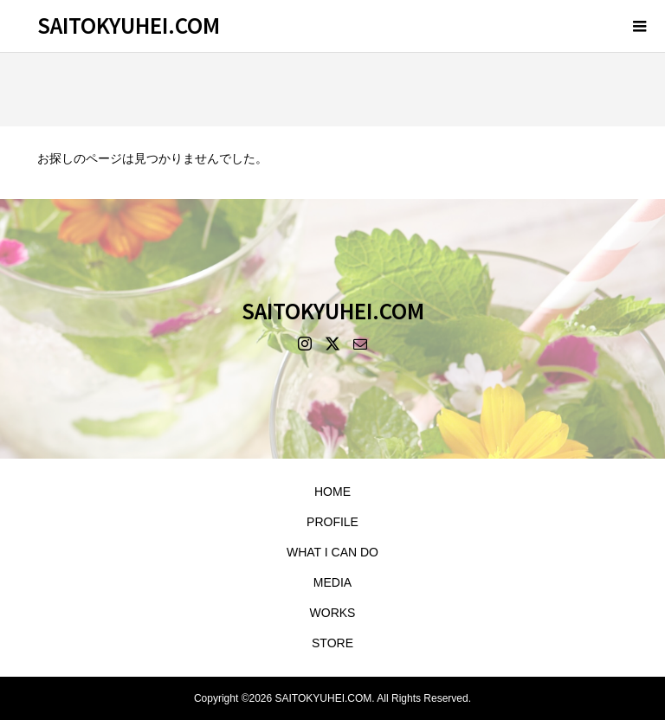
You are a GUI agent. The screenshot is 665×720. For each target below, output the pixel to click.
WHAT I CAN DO (332, 552)
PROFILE (332, 522)
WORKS (333, 613)
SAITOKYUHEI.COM (128, 25)
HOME (332, 491)
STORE (332, 643)
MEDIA (332, 582)
